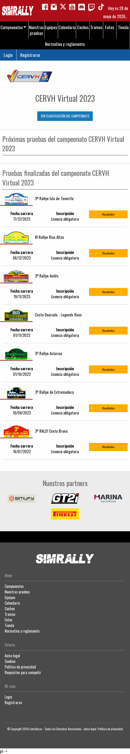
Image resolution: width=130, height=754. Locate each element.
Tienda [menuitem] (123, 27)
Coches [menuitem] (83, 27)
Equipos (10, 597)
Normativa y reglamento (22, 631)
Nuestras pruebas (17, 592)
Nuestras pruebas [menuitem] (36, 30)
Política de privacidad (20, 667)
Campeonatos (14, 586)
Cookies (10, 661)
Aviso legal (12, 655)
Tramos (10, 614)
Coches (10, 608)
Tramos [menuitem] (96, 27)
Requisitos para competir (23, 672)
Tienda (9, 625)
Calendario (12, 603)
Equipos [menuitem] (51, 27)
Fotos (8, 620)
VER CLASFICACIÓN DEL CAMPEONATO (65, 115)
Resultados (108, 214)
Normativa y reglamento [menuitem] (65, 44)
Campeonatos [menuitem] (11, 27)
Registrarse (30, 54)
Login (8, 54)
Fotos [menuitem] (109, 27)
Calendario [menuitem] (67, 27)
